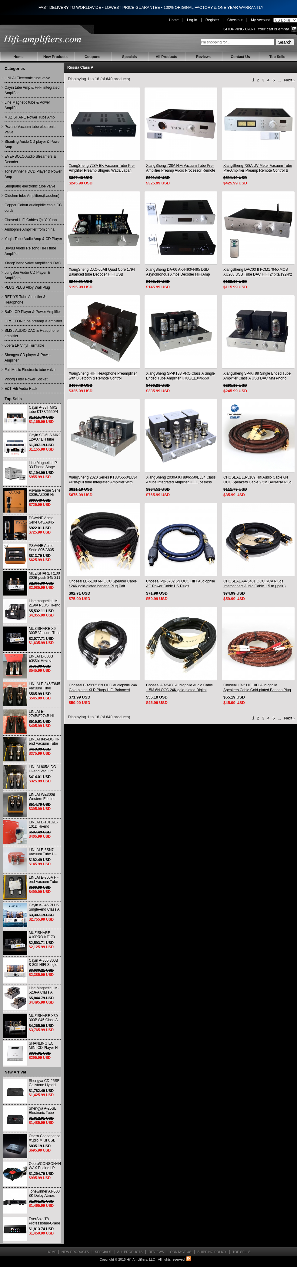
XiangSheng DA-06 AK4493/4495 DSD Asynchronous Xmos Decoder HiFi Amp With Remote (178, 272)
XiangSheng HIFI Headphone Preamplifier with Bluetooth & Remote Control (103, 375)
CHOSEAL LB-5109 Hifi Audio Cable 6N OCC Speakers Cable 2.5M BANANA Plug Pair (257, 480)
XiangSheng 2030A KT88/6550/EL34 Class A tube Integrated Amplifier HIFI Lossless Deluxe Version (181, 480)
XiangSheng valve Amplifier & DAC (33, 263)
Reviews (203, 57)
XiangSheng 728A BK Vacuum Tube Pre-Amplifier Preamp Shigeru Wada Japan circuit (102, 168)
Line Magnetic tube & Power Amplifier (27, 105)
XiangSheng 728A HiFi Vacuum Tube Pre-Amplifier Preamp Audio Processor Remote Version (180, 168)
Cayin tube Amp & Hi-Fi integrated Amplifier (32, 90)
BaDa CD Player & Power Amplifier (33, 312)
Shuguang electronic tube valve (30, 186)
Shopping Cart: (240, 29)
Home (174, 20)
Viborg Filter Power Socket (26, 379)
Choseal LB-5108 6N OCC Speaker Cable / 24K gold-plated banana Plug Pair (103, 583)
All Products (166, 57)
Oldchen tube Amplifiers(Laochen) (32, 196)
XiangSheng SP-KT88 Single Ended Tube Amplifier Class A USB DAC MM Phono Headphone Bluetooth (257, 376)
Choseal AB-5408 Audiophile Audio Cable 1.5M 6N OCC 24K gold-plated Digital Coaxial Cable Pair (179, 687)
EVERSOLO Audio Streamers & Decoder (30, 159)
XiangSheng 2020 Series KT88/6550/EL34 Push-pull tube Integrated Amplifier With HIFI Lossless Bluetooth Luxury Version (103, 480)
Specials (129, 57)
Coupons (92, 57)
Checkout (235, 20)
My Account (260, 20)
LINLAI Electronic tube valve (27, 78)
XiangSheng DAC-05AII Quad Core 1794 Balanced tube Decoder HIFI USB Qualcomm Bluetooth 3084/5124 (102, 272)
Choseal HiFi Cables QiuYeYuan (31, 220)
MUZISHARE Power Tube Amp (30, 117)
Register (212, 20)
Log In (192, 20)
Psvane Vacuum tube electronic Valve (30, 129)
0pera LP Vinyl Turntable (24, 345)
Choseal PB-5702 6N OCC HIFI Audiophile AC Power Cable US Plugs (180, 583)
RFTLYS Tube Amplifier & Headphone (25, 299)
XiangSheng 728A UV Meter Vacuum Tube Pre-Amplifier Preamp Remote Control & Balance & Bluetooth (257, 168)
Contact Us (240, 57)
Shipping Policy (211, 1252)
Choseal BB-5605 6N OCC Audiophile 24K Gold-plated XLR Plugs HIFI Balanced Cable (103, 687)
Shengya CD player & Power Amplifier (28, 357)
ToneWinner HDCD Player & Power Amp (33, 174)
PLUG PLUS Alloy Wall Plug (27, 287)
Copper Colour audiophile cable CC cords (33, 208)
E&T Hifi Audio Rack (21, 388)
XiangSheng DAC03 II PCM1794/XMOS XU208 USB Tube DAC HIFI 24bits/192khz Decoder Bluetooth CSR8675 (257, 272)
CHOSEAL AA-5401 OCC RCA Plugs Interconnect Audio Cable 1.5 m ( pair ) (254, 583)
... (279, 80)
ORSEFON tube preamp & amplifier (33, 321)
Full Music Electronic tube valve (30, 370)
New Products (55, 57)
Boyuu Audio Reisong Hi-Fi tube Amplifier (30, 251)
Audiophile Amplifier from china (30, 229)
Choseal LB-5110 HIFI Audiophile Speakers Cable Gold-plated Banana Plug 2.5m (257, 687)
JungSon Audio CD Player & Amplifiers (27, 275)
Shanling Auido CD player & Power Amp (33, 144)
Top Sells (277, 57)
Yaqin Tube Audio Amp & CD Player (33, 239)
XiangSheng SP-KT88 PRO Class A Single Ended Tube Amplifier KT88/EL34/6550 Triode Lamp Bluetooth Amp (180, 376)
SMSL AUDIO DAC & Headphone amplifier (31, 333)
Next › (289, 80)
